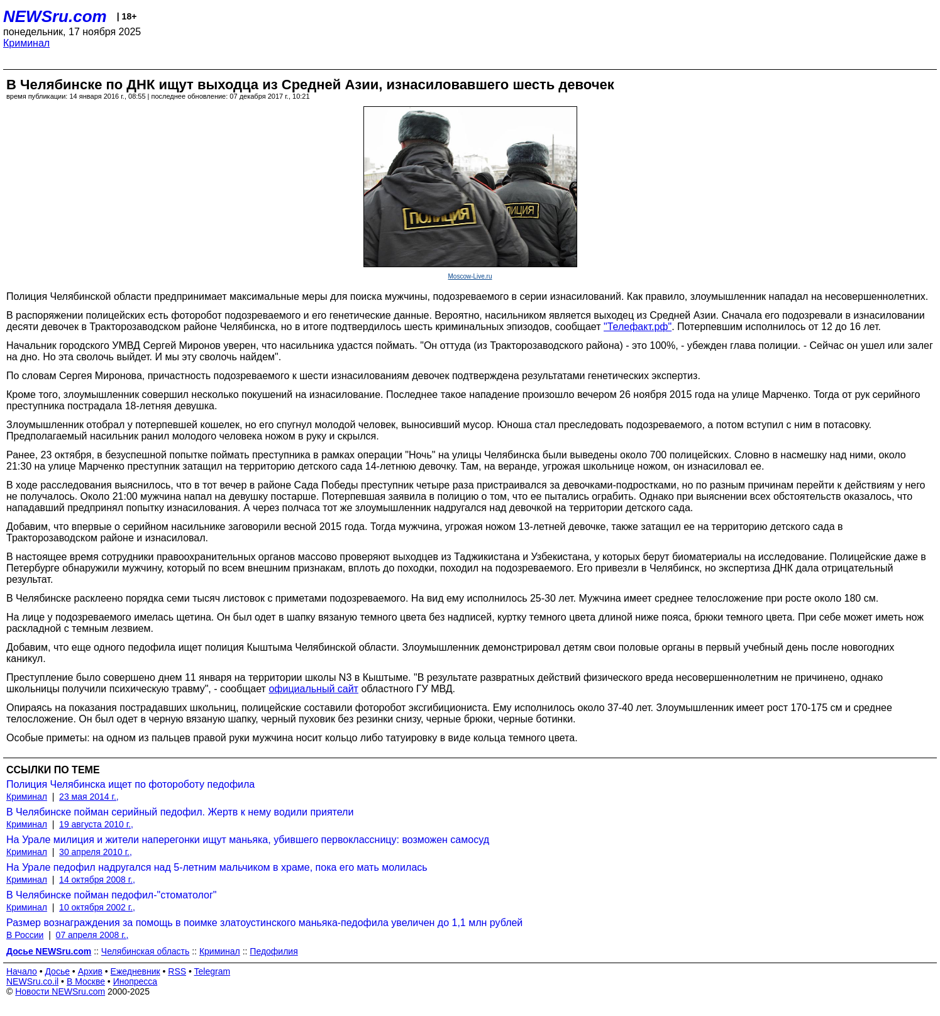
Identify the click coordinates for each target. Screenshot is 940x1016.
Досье (57, 971)
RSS (177, 971)
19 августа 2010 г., (96, 824)
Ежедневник (135, 971)
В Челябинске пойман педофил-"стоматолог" (111, 895)
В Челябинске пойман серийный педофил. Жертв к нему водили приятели (179, 812)
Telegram (212, 971)
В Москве (86, 981)
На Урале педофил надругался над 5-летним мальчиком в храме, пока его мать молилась (217, 867)
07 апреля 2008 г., (92, 935)
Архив (90, 971)
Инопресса (135, 981)
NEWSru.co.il (32, 981)
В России (24, 935)
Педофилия (273, 951)
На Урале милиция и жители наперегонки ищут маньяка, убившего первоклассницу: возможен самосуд (247, 839)
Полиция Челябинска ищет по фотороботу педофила (130, 784)
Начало (21, 971)
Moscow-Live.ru (470, 276)
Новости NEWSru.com (60, 991)
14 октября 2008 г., (97, 880)
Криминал (26, 43)
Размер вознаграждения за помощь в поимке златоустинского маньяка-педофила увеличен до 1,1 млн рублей (264, 922)
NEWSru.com (55, 16)
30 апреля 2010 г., (95, 852)
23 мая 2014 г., (89, 797)
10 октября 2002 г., (97, 907)
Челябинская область (145, 951)
